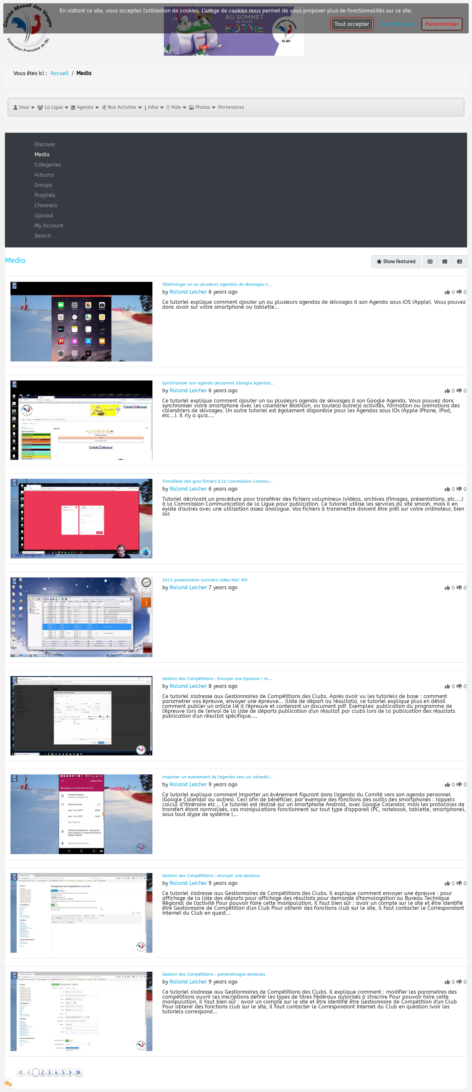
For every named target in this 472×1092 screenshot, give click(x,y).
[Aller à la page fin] (78, 1072)
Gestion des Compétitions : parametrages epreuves (213, 974)
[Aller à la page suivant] (70, 1072)
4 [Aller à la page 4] (56, 1072)
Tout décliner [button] (397, 24)
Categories (47, 165)
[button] (24, 107)
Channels (45, 205)
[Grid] (430, 261)
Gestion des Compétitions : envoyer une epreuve (211, 875)
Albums (44, 175)
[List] (459, 261)
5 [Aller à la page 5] (63, 1072)
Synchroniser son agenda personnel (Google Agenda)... (218, 382)
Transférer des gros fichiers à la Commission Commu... (217, 481)
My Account (48, 226)
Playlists (44, 195)
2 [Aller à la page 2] (42, 1072)
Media (41, 154)
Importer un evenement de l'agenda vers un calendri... (217, 776)
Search (42, 236)
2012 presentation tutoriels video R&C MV (204, 579)
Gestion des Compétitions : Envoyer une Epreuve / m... (217, 678)
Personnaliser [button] (442, 24)
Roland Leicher (188, 292)
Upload (43, 215)
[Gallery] (444, 261)
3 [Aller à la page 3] (49, 1072)
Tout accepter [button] (352, 24)
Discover (44, 144)
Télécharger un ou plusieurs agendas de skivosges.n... (217, 284)
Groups (43, 185)
